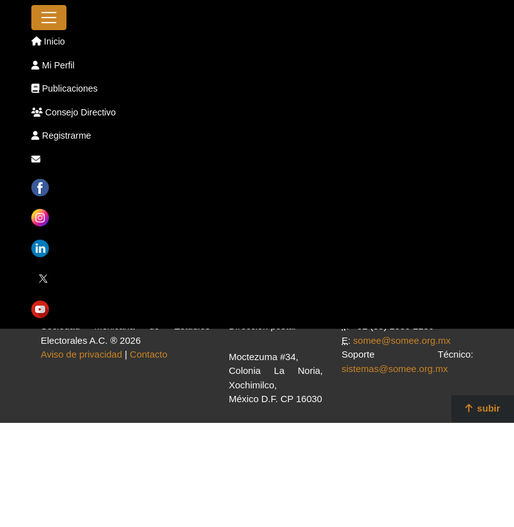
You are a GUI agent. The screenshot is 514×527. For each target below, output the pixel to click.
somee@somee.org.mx (401, 340)
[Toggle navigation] (48, 17)
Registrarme (61, 135)
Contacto (148, 354)
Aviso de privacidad (81, 354)
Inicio (48, 41)
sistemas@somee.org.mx (395, 368)
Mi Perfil (53, 65)
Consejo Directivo (73, 112)
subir (482, 408)
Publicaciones (64, 88)
